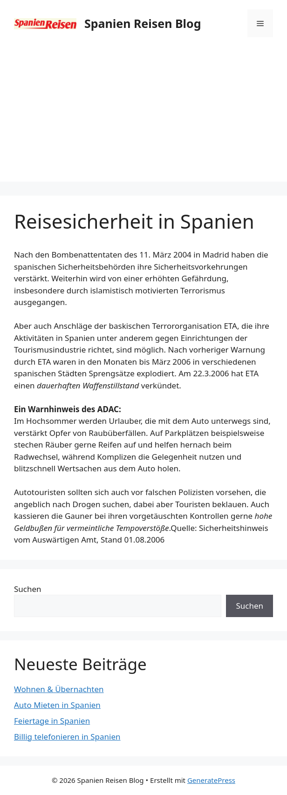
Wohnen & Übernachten (59, 689)
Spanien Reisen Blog (142, 23)
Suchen (27, 589)
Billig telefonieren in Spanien (67, 736)
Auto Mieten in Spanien (57, 705)
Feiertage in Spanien (52, 720)
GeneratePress (211, 780)
